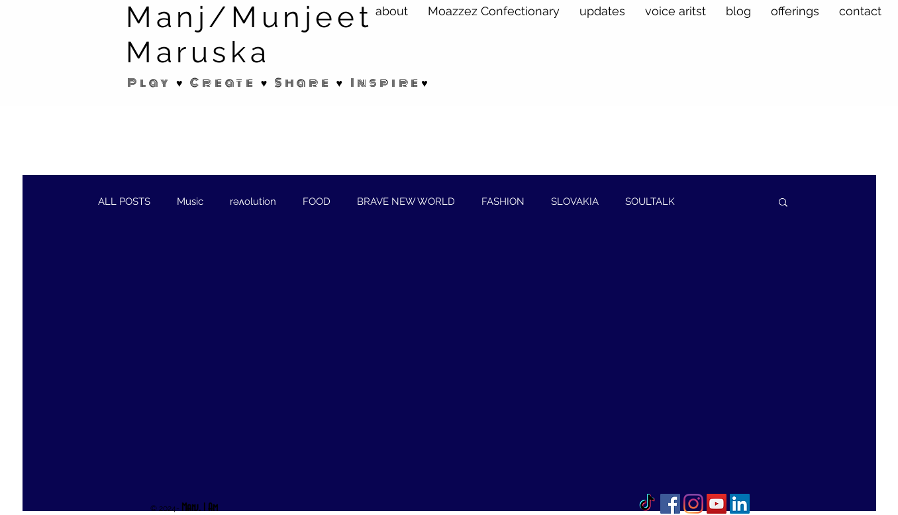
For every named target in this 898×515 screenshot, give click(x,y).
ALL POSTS (124, 201)
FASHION (502, 201)
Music (190, 201)
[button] (783, 203)
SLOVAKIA (575, 201)
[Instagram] (693, 504)
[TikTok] (647, 504)
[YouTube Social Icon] (716, 504)
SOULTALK (650, 201)
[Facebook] (670, 504)
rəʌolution (253, 201)
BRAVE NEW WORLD (406, 201)
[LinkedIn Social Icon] (740, 504)
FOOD (316, 201)
